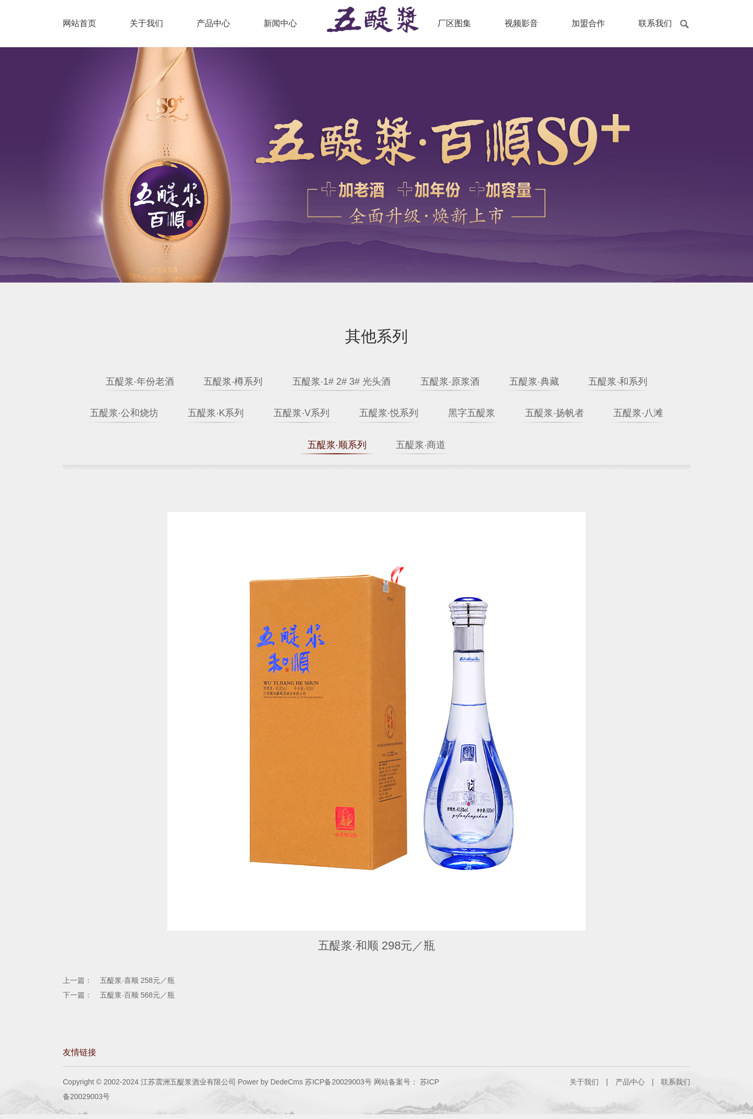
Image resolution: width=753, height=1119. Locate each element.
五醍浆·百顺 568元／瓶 (137, 999)
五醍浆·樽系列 (219, 381)
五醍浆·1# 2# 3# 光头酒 (337, 381)
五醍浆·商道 (469, 448)
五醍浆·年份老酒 (117, 381)
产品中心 (213, 23)
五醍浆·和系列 (640, 381)
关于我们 (146, 23)
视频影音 (521, 23)
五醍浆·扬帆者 (616, 414)
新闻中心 (280, 23)
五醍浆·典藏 (547, 381)
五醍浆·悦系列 (432, 414)
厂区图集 (454, 23)
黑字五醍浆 (524, 414)
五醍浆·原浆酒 (454, 381)
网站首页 (79, 23)
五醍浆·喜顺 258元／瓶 (137, 985)
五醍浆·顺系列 (376, 448)
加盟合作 (588, 23)
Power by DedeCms (270, 1086)
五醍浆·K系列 (242, 414)
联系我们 (655, 23)
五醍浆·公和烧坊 (141, 414)
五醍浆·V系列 (337, 414)
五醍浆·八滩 (284, 448)
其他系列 (376, 336)
